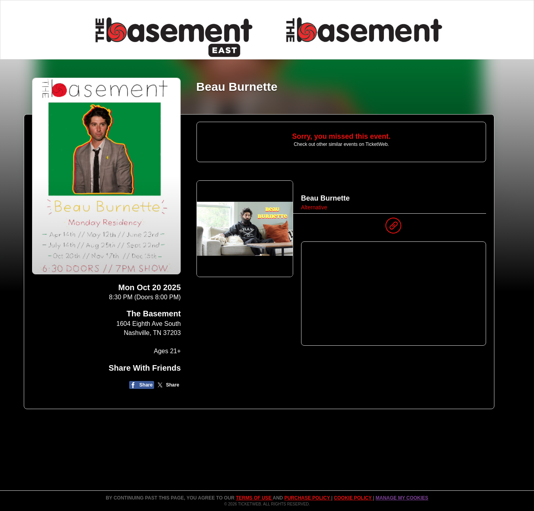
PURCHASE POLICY (307, 498)
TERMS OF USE (254, 498)
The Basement (154, 313)
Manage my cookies (402, 498)
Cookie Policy (353, 498)
